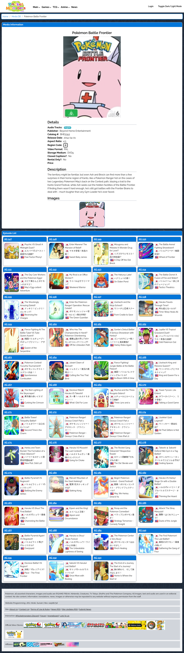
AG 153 (97, 269)
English (68, 128)
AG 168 (53, 384)
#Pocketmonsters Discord (27, 616)
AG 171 (8, 412)
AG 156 (53, 297)
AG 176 (53, 442)
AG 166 (142, 357)
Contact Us (24, 609)
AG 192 (53, 557)
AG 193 (97, 557)
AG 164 (53, 357)
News (74, 7)
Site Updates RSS (70, 609)
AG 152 (53, 269)
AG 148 (53, 239)
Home (5, 16)
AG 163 (8, 357)
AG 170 (142, 384)
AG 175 (8, 442)
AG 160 (53, 324)
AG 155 (8, 297)
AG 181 (97, 472)
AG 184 (53, 503)
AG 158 (142, 297)
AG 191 (8, 557)
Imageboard (53, 616)
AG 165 (97, 357)
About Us (13, 609)
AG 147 (8, 239)
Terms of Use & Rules (40, 609)
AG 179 (8, 472)
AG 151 (8, 269)
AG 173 (97, 412)
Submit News (85, 609)
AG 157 (97, 297)
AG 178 (142, 442)
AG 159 (8, 324)
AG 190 (142, 530)
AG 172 (53, 412)
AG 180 (53, 472)
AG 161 (97, 324)
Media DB (16, 16)
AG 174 (142, 412)
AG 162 (142, 324)
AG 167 (8, 384)
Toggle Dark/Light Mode (170, 6)
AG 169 (97, 384)
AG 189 (97, 530)
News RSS (55, 609)
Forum (43, 616)
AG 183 (8, 503)
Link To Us (64, 616)
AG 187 (8, 530)
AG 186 (142, 503)
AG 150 (142, 239)
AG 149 (97, 239)
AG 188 (53, 530)
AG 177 (97, 442)
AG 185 (97, 503)
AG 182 (142, 472)
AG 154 (142, 269)
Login (151, 6)
